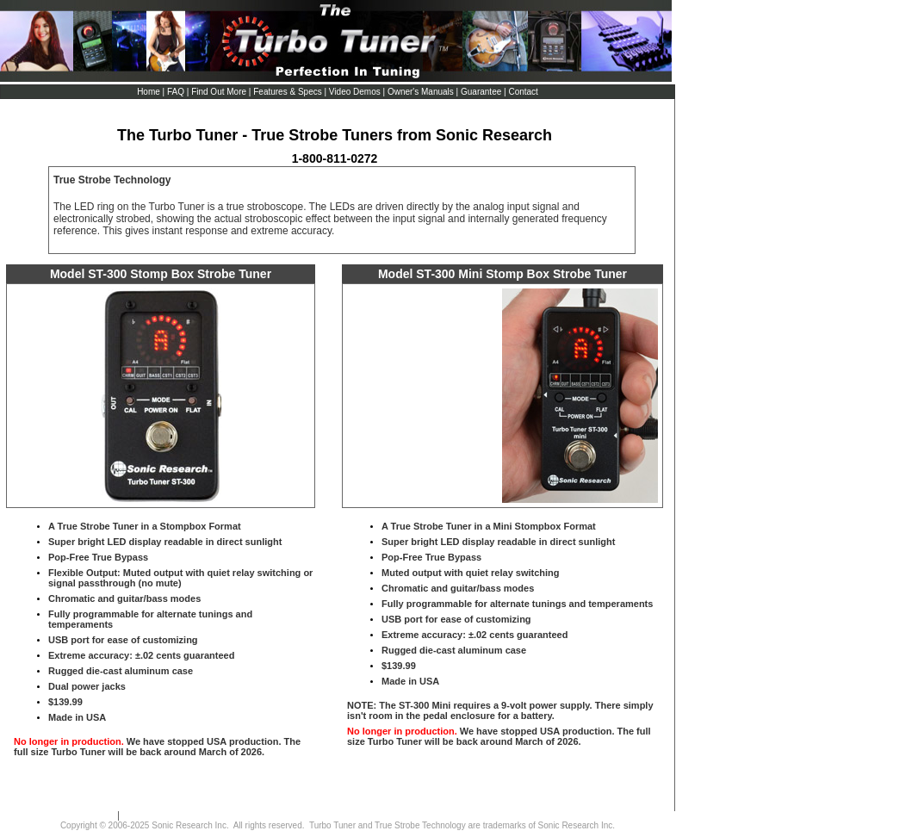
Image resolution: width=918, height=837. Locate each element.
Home (149, 91)
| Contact (521, 91)
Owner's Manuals (420, 91)
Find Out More (218, 91)
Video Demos (354, 91)
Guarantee (481, 91)
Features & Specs (287, 91)
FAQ (175, 91)
